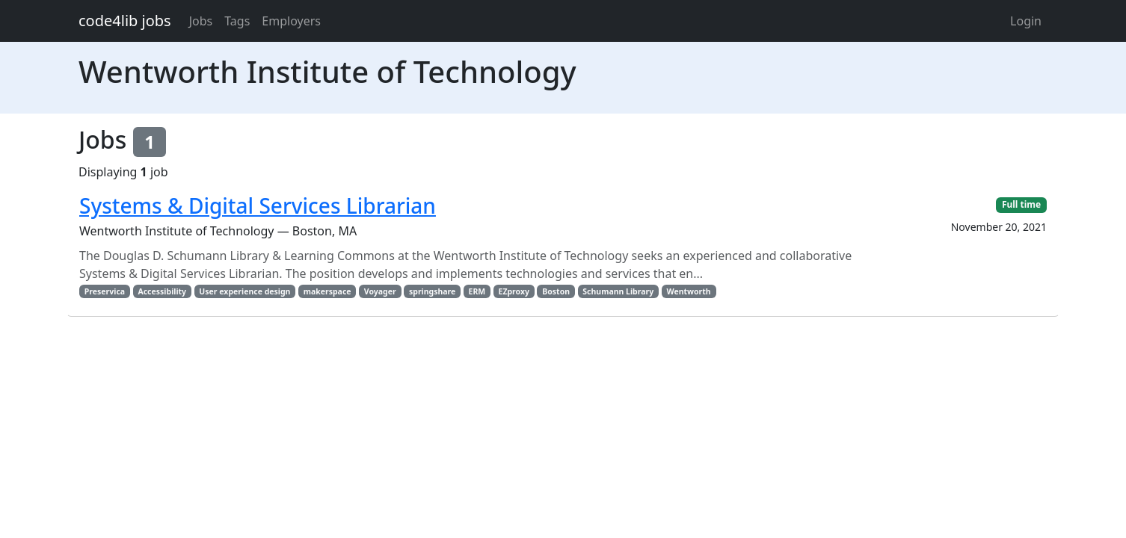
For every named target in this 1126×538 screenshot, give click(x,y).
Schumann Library (617, 291)
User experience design (244, 291)
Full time (1021, 204)
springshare (432, 291)
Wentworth (688, 291)
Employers (291, 21)
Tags (237, 21)
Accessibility (162, 291)
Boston (556, 291)
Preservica (104, 291)
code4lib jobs (125, 20)
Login (1026, 21)
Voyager (380, 291)
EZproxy (514, 291)
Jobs (201, 21)
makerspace (327, 291)
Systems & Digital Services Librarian (257, 205)
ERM (477, 291)
